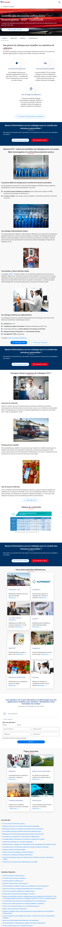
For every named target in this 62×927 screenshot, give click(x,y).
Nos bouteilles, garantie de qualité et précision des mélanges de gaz (22, 831)
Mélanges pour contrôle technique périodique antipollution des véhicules (23, 834)
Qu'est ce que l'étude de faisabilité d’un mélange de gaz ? (19, 891)
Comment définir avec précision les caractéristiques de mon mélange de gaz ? (25, 901)
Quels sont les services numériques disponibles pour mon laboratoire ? (23, 888)
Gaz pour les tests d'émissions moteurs (14, 823)
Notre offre (14, 38)
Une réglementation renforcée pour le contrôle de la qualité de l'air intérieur (24, 839)
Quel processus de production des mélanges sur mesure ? (19, 894)
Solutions (22, 38)
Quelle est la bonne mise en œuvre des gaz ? (15, 883)
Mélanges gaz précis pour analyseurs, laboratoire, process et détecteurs (23, 829)
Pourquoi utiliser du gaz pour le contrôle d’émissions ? (18, 925)
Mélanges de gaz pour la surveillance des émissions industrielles (21, 826)
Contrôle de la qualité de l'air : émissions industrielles (18, 842)
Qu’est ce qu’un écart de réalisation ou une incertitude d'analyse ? (21, 906)
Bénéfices (4, 38)
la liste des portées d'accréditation (17, 338)
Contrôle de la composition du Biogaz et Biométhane (17, 855)
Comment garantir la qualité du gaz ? (13, 881)
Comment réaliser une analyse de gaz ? (14, 875)
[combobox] (59, 2)
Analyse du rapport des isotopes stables (14, 849)
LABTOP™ (11, 274)
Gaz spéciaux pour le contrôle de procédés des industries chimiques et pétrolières (26, 847)
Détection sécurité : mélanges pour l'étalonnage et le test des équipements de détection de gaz (29, 844)
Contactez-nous (33, 38)
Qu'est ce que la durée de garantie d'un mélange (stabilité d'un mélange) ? (23, 903)
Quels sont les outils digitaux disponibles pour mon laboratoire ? (21, 920)
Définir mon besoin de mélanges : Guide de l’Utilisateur (18, 852)
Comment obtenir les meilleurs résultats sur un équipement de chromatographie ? (26, 886)
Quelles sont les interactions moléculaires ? (15, 908)
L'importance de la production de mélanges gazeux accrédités (20, 862)
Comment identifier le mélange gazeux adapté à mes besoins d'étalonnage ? (24, 923)
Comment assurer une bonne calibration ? (14, 878)
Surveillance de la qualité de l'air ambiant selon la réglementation (21, 836)
